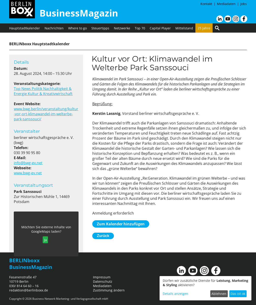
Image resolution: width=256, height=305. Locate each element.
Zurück (103, 236)
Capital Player (160, 28)
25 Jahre (204, 28)
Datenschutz (102, 281)
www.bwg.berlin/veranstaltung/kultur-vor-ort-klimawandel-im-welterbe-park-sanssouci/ (46, 113)
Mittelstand (184, 28)
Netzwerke (122, 28)
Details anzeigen (175, 293)
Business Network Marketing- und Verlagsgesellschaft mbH (70, 298)
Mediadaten (226, 4)
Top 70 (140, 28)
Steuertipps (100, 28)
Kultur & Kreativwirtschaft (50, 93)
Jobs (243, 4)
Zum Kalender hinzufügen (121, 223)
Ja (45, 240)
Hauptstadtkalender (24, 28)
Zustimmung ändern (109, 290)
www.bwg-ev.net (28, 172)
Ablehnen (218, 293)
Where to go (77, 28)
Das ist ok (238, 293)
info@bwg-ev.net (28, 162)
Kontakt (206, 4)
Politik (37, 88)
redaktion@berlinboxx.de (28, 290)
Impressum (101, 277)
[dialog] (205, 288)
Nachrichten (54, 28)
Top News (23, 88)
